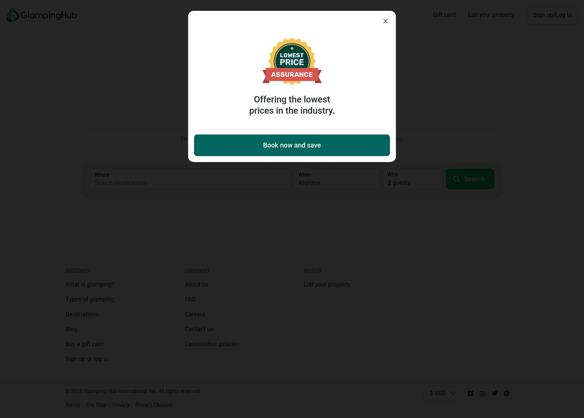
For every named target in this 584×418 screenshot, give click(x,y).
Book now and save (292, 145)
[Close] (385, 21)
